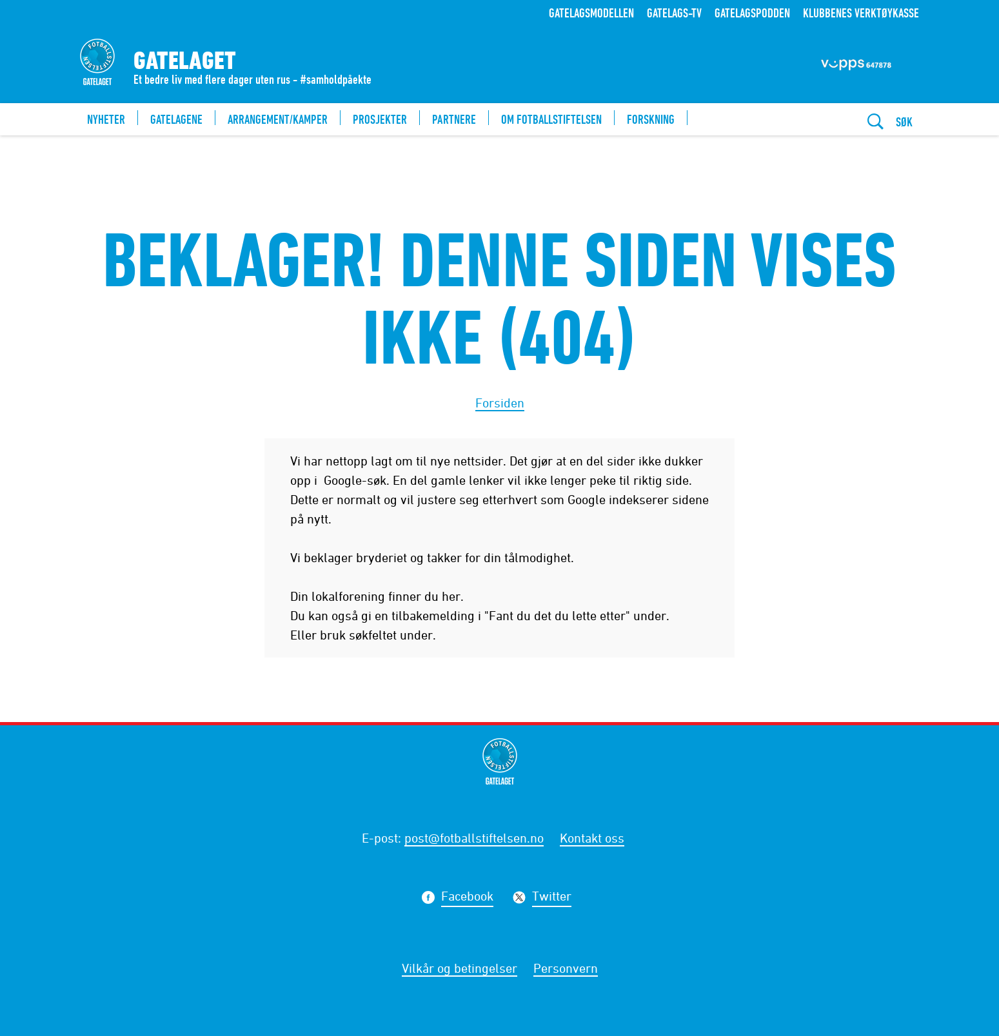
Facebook (467, 897)
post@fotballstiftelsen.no (474, 837)
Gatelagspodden (752, 12)
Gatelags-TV (674, 12)
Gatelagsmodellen (591, 12)
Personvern (565, 968)
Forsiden (499, 402)
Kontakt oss (592, 837)
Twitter (551, 897)
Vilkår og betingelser (459, 968)
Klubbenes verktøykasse (861, 12)
